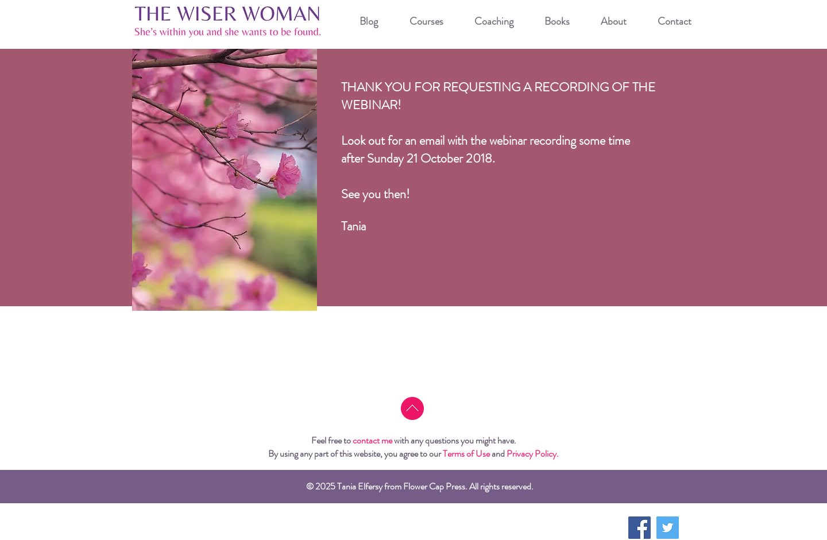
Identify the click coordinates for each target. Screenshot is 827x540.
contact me (372, 440)
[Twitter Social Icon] (667, 527)
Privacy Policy (532, 453)
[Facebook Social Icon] (639, 527)
